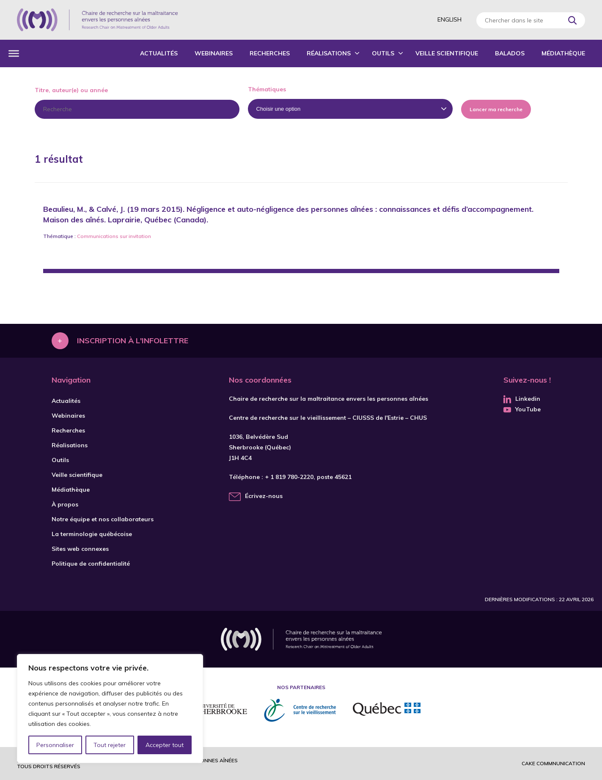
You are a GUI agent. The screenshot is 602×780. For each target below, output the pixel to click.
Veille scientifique (446, 53)
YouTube (522, 409)
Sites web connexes (80, 549)
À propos (65, 504)
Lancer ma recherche (496, 109)
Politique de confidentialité (91, 563)
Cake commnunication (553, 763)
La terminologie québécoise (92, 534)
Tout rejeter (109, 745)
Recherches (270, 53)
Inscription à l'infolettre (132, 340)
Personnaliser (55, 745)
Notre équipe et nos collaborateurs (103, 519)
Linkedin (521, 398)
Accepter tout (165, 745)
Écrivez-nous (264, 496)
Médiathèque (563, 53)
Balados (510, 53)
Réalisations (329, 53)
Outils (383, 53)
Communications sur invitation (114, 236)
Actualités (159, 53)
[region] (110, 708)
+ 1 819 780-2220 (289, 477)
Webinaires (214, 53)
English (449, 19)
